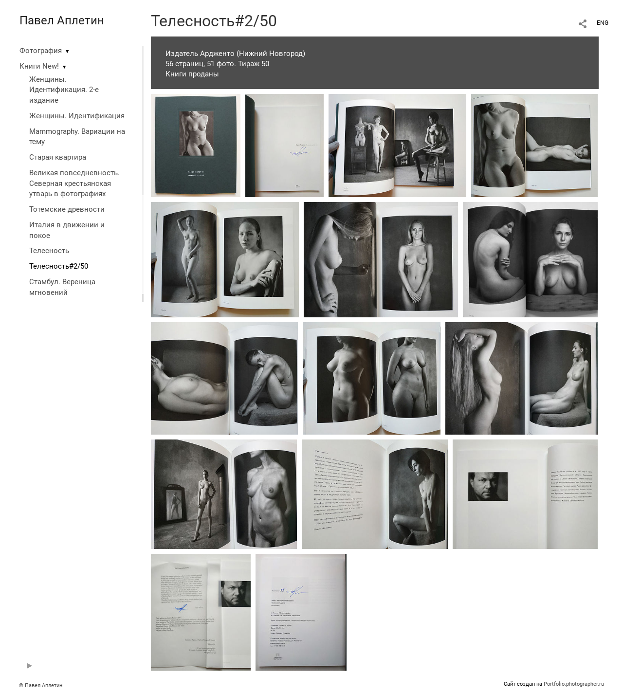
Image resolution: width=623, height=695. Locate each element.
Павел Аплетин (61, 20)
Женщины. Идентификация (77, 115)
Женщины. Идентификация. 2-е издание (64, 90)
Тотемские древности (67, 209)
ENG (602, 22)
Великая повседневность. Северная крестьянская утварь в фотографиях (74, 183)
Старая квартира (57, 157)
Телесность (49, 250)
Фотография (40, 50)
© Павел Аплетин (40, 685)
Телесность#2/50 (58, 266)
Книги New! (39, 66)
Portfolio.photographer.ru (574, 684)
